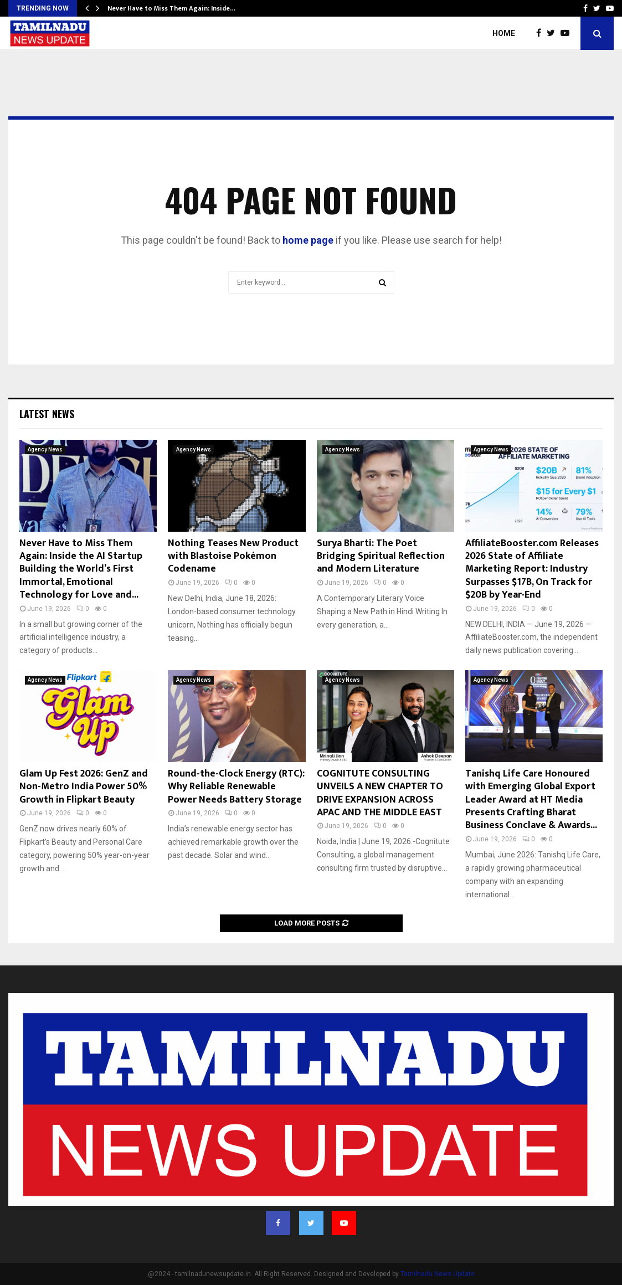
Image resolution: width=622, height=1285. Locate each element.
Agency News (45, 449)
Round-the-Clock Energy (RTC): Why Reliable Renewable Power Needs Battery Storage (236, 786)
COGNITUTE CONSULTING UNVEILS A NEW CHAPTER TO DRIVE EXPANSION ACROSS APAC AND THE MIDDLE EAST (380, 793)
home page (307, 240)
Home (503, 33)
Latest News (46, 414)
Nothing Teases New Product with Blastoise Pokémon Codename (233, 556)
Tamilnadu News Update (437, 1274)
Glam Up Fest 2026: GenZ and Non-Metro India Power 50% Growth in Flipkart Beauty (83, 786)
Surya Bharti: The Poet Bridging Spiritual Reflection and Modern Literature (381, 556)
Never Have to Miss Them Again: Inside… (171, 8)
